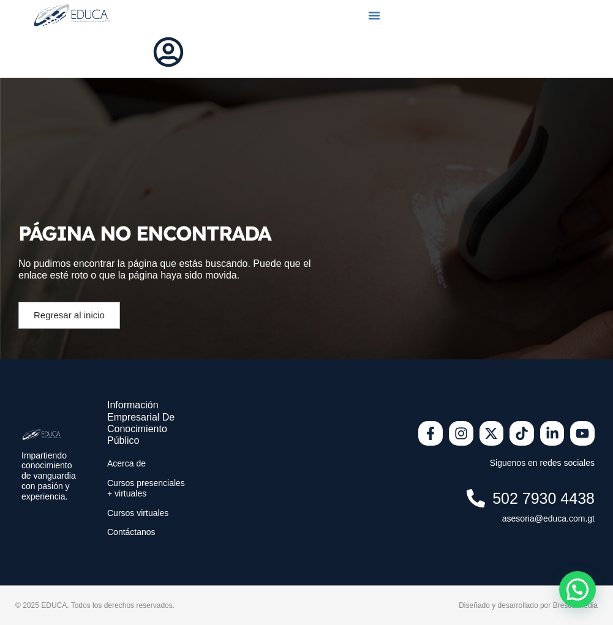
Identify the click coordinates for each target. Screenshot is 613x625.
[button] (374, 15)
